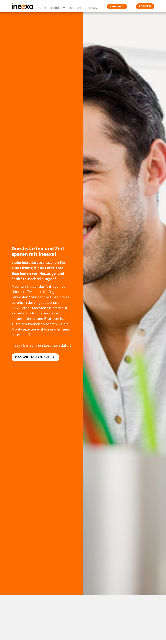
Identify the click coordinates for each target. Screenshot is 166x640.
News (93, 7)
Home (41, 7)
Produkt (57, 7)
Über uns (77, 7)
